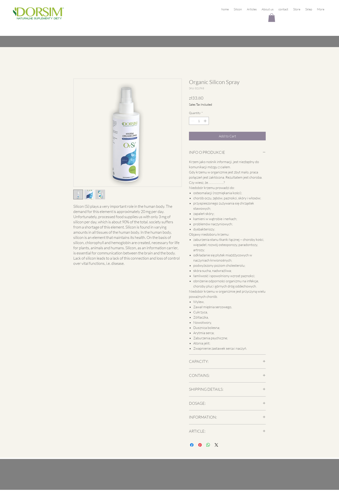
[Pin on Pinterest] (200, 445)
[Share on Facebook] (191, 445)
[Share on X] (216, 445)
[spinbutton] (199, 121)
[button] (271, 17)
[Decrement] (192, 121)
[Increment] (205, 121)
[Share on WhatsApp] (208, 445)
